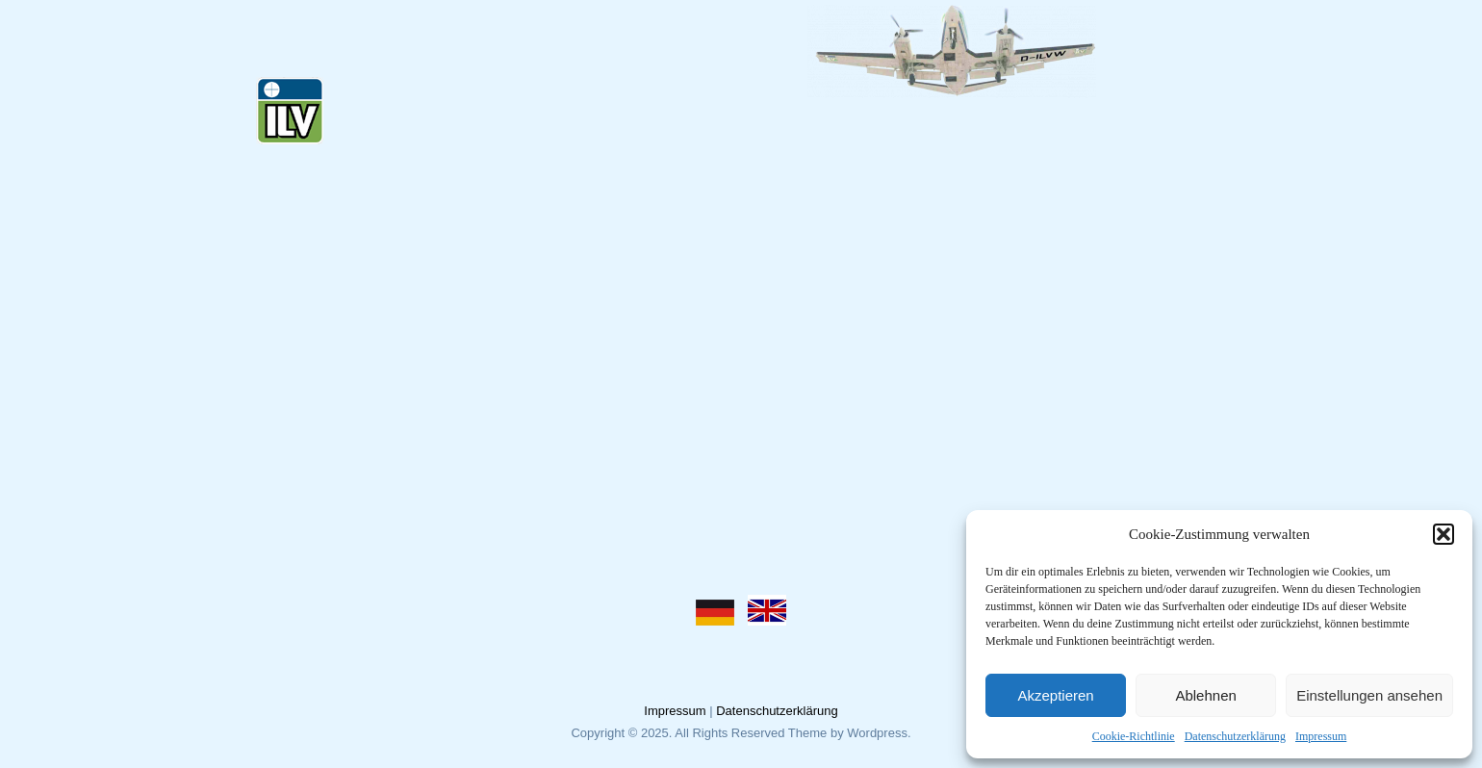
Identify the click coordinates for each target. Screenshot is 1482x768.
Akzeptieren (1055, 695)
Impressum (1320, 736)
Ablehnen (1205, 695)
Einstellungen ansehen (1369, 695)
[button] (1443, 534)
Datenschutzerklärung (1235, 736)
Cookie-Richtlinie (1133, 736)
